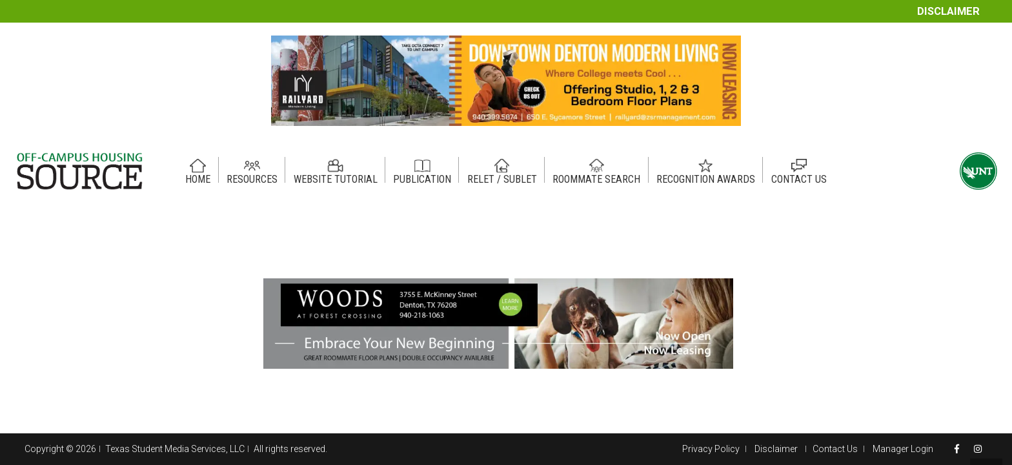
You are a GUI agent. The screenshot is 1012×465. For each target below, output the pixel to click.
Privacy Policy (711, 449)
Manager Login (903, 449)
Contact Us (835, 449)
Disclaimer (948, 11)
